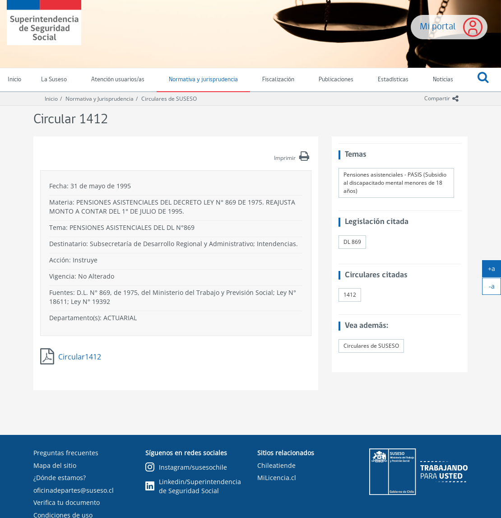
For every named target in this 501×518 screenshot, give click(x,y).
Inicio (51, 99)
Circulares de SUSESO (169, 99)
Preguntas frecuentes (65, 452)
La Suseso (54, 79)
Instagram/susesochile (186, 467)
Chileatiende (276, 465)
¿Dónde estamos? (59, 477)
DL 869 (352, 242)
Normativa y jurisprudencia (203, 79)
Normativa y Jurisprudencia (99, 99)
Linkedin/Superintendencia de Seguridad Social (193, 486)
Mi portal (438, 27)
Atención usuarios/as (117, 79)
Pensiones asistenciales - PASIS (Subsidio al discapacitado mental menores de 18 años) (394, 183)
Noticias (443, 79)
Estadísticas (393, 79)
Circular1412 (79, 357)
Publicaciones (336, 79)
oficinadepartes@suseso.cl (73, 490)
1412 (349, 295)
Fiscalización (278, 79)
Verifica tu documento (66, 502)
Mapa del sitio (54, 465)
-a (495, 288)
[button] (483, 80)
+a (494, 270)
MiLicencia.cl (276, 477)
